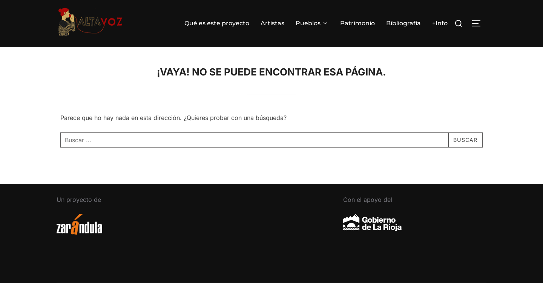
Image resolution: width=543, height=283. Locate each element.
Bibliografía (403, 23)
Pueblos (312, 23)
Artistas (272, 23)
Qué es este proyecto (216, 23)
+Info (440, 23)
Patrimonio (357, 23)
